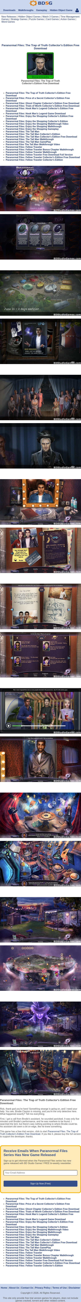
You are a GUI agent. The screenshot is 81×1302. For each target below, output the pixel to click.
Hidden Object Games (29, 16)
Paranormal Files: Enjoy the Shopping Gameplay (32, 129)
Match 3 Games (51, 16)
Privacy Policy (43, 1288)
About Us (14, 1288)
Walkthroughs (25, 10)
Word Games (8, 22)
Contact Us (27, 1288)
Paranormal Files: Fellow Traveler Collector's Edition (34, 160)
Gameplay (41, 10)
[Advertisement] (40, 33)
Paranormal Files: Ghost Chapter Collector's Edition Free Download (42, 103)
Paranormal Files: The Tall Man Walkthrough (30, 139)
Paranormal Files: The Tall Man (22, 131)
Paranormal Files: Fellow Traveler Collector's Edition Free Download (43, 157)
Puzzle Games (36, 19)
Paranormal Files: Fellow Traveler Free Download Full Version (39, 155)
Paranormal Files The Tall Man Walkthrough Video (33, 144)
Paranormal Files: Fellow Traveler (24, 147)
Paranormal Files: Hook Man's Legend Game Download (36, 113)
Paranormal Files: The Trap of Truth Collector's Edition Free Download (39, 1132)
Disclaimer (74, 1288)
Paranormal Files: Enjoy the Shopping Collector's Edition (37, 121)
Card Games (52, 19)
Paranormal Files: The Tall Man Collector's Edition (33, 134)
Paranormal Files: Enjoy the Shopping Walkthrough (34, 126)
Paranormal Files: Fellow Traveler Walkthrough (31, 152)
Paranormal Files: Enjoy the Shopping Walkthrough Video (37, 124)
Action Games (68, 19)
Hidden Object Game (61, 10)
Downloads (9, 10)
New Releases (8, 16)
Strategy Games (19, 19)
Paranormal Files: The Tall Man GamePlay (28, 142)
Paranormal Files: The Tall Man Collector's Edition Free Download (41, 137)
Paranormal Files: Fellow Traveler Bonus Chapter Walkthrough (40, 149)
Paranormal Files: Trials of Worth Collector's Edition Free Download (42, 106)
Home (4, 1288)
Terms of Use (59, 1288)
